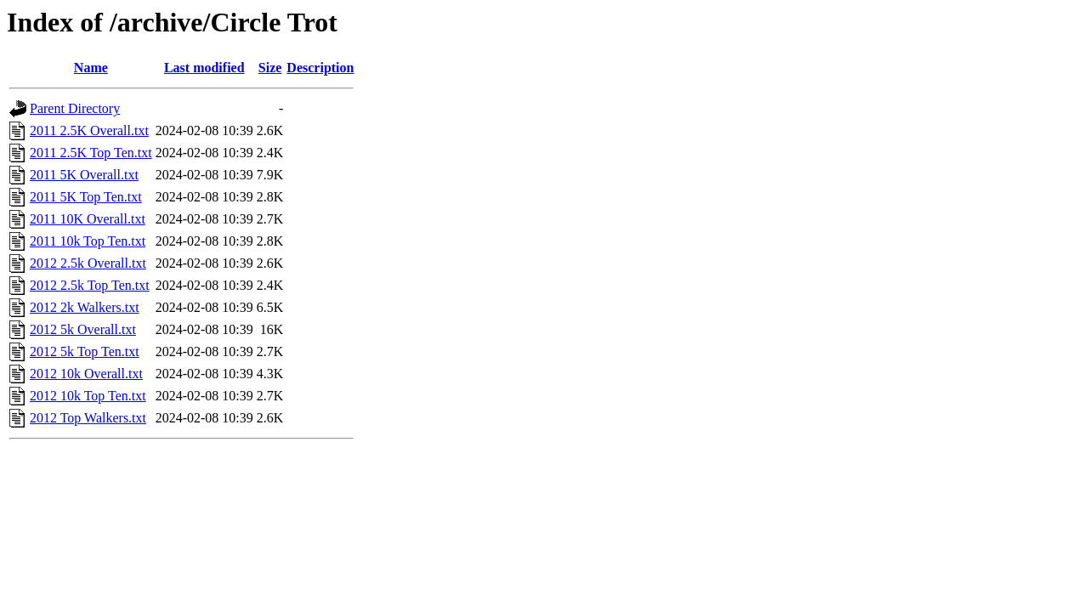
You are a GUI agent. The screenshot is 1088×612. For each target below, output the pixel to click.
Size (270, 67)
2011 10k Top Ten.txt (87, 241)
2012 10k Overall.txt (86, 373)
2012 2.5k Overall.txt (88, 263)
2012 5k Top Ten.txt (84, 351)
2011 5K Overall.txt (84, 174)
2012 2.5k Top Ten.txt (90, 285)
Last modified (204, 67)
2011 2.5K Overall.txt (89, 130)
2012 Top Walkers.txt (88, 418)
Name (91, 67)
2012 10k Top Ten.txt (88, 395)
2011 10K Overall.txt (87, 219)
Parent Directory (75, 108)
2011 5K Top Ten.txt (86, 197)
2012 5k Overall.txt (83, 329)
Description (320, 67)
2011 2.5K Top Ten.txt (91, 152)
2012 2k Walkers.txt (84, 307)
